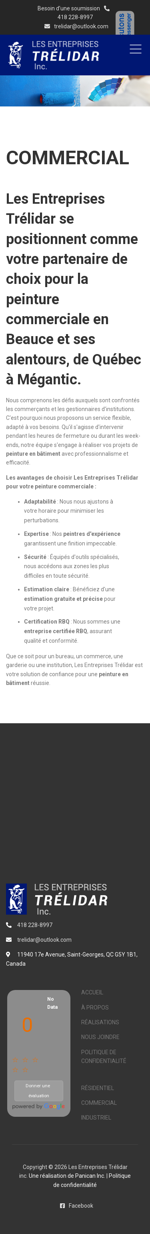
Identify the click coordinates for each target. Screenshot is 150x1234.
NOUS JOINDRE (100, 1037)
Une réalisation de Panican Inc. (67, 1176)
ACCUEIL (92, 992)
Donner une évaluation (32, 1089)
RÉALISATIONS (100, 1022)
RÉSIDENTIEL (97, 1088)
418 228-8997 (75, 17)
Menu (135, 49)
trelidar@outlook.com (75, 26)
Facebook (75, 1206)
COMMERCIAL (99, 1103)
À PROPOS (95, 1007)
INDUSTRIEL (96, 1117)
